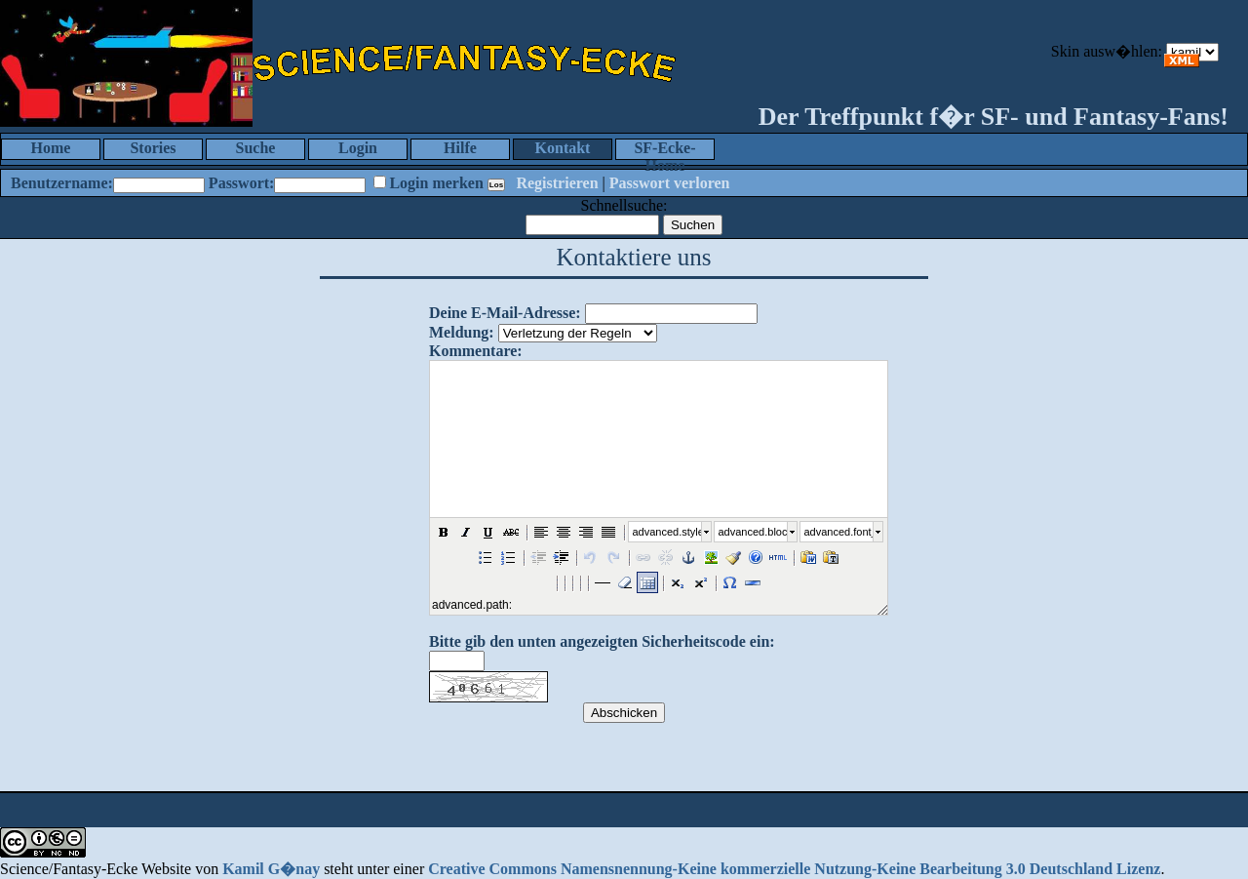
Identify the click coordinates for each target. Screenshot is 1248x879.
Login (357, 148)
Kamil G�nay (271, 868)
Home (51, 148)
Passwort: (242, 183)
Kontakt (563, 148)
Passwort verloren (669, 183)
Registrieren (557, 183)
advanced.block (753, 532)
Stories (153, 148)
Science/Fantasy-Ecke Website (95, 868)
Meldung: (461, 332)
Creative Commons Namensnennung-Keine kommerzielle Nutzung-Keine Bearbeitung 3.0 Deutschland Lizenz (794, 868)
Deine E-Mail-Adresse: (505, 312)
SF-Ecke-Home (664, 150)
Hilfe (460, 148)
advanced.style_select (667, 532)
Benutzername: (62, 183)
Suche (256, 148)
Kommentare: (476, 350)
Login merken (436, 183)
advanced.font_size (838, 532)
